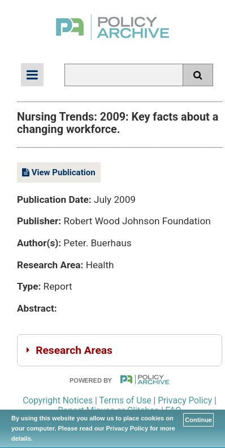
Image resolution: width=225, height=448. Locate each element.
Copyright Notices (58, 401)
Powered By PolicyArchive (120, 379)
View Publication (59, 172)
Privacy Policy (185, 401)
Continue (198, 419)
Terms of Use (125, 401)
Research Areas (74, 350)
